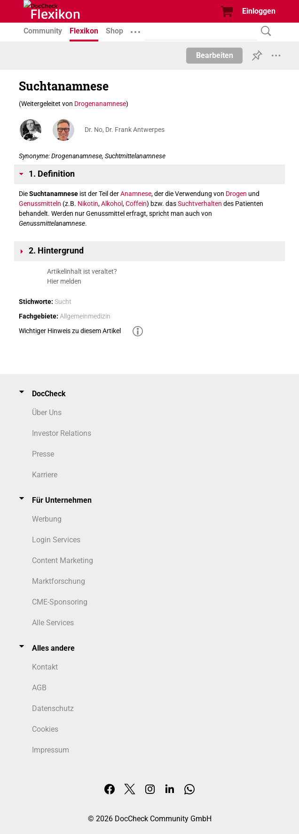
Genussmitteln (40, 203)
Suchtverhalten (200, 203)
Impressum (50, 749)
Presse (43, 454)
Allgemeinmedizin (85, 316)
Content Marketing (62, 560)
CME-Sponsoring (59, 601)
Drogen (236, 193)
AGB (39, 687)
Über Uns (47, 412)
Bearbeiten (214, 55)
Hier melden (64, 281)
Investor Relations (61, 433)
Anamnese (135, 193)
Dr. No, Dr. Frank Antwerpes (125, 129)
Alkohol (112, 203)
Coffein (136, 203)
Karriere (44, 474)
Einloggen (258, 11)
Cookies (45, 729)
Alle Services (53, 622)
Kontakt (45, 666)
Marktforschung (58, 581)
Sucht (63, 301)
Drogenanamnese (100, 103)
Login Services (56, 539)
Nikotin (88, 203)
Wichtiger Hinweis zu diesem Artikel (70, 331)
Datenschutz (53, 708)
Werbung (47, 519)
